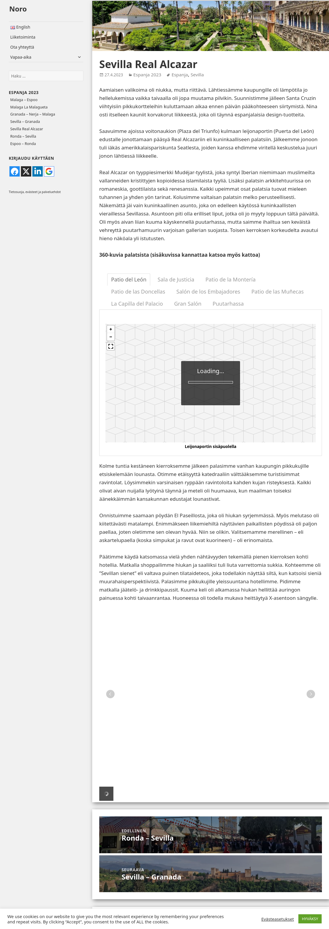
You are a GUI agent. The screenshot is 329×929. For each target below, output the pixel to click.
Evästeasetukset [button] (277, 919)
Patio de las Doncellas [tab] (138, 291)
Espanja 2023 (24, 92)
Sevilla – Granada (25, 121)
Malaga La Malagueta (29, 107)
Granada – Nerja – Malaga (32, 114)
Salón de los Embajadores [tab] (208, 291)
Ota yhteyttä (22, 47)
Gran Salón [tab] (187, 303)
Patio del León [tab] (128, 279)
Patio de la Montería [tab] (231, 279)
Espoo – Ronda (23, 143)
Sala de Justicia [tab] (176, 279)
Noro (18, 9)
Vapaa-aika (21, 57)
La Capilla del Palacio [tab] (137, 303)
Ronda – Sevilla (23, 136)
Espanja (179, 75)
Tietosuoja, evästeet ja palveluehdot (35, 192)
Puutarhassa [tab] (228, 303)
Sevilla (197, 75)
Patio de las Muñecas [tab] (277, 291)
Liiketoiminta (22, 37)
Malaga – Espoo (23, 99)
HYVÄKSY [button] (310, 918)
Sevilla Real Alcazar (26, 128)
